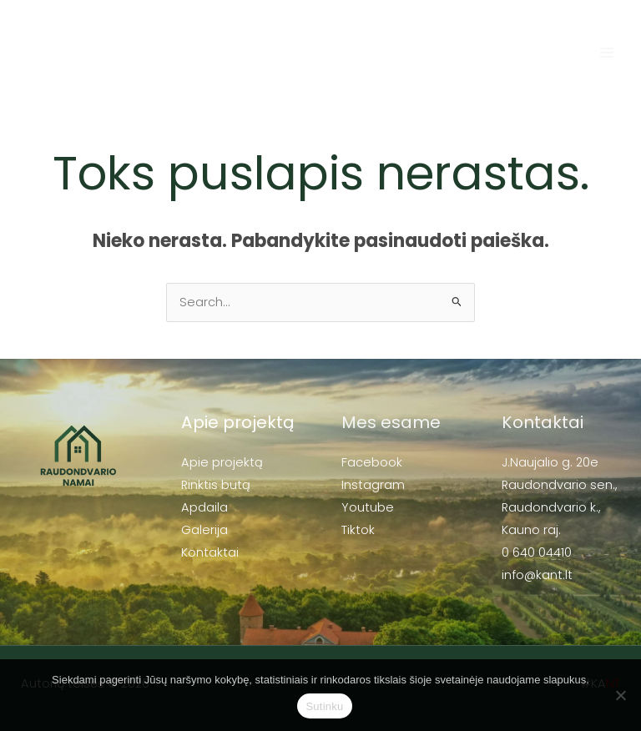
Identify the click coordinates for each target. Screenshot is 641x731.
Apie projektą (222, 462)
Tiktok (358, 530)
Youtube (367, 507)
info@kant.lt (537, 575)
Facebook (371, 462)
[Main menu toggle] (606, 52)
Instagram (373, 484)
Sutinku (324, 706)
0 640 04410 (537, 552)
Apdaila (204, 507)
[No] (620, 695)
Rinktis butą (215, 484)
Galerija (204, 530)
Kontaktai (210, 552)
